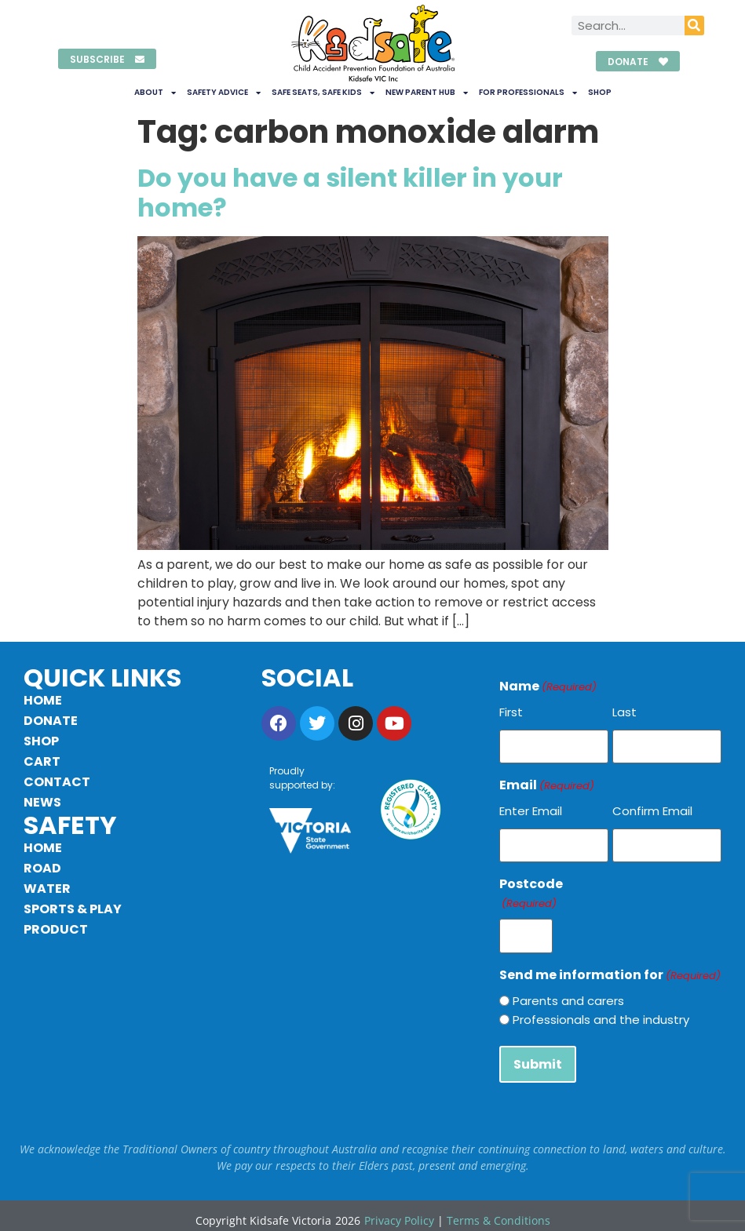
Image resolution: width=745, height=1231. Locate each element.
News (42, 802)
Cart (42, 761)
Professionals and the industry (601, 1012)
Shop (600, 92)
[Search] (694, 25)
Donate (51, 721)
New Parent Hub (426, 92)
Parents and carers (568, 994)
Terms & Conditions (498, 1211)
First (511, 712)
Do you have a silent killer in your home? (350, 192)
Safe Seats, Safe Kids (323, 92)
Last (624, 712)
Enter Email (530, 808)
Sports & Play (73, 909)
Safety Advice (224, 92)
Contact (57, 782)
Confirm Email (652, 808)
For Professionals (528, 92)
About (155, 92)
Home (43, 700)
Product (56, 929)
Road (42, 868)
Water (47, 889)
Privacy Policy (399, 1211)
